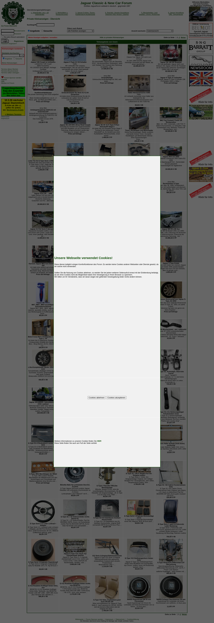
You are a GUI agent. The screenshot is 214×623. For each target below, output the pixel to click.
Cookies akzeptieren (116, 398)
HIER (99, 441)
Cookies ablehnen (97, 398)
